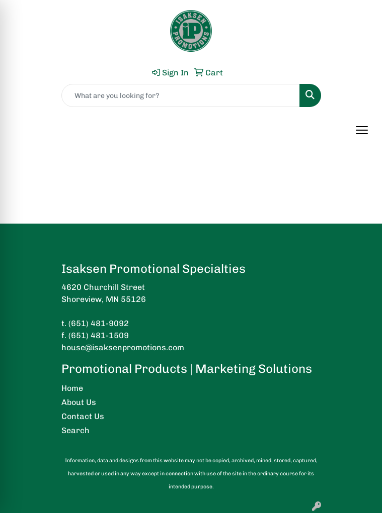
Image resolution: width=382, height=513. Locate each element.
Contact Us (82, 416)
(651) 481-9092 (98, 323)
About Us (78, 402)
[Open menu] (362, 130)
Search (75, 430)
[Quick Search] (180, 95)
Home (72, 388)
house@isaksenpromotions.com (122, 347)
